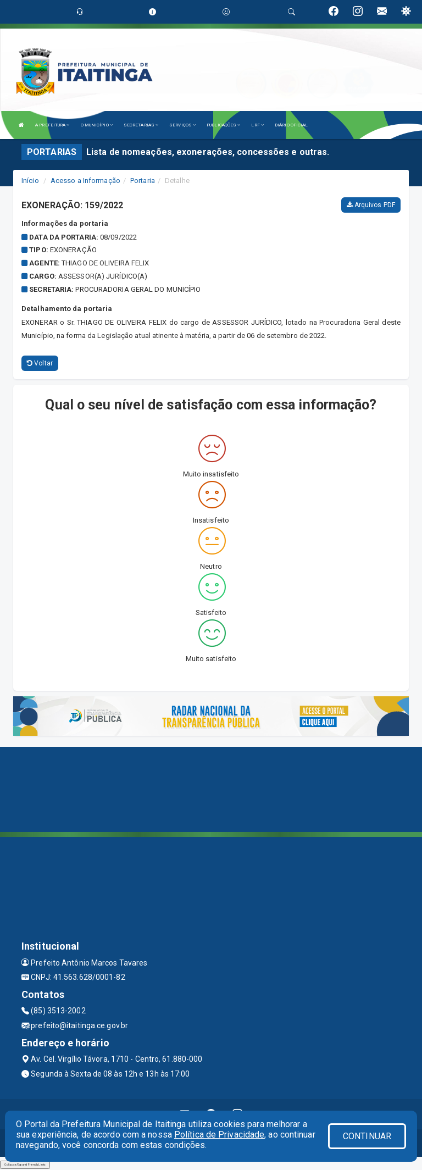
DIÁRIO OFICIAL (291, 125)
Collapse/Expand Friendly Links (25, 1164)
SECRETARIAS (141, 125)
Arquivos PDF (371, 205)
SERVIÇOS (182, 125)
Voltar (40, 363)
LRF (257, 125)
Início (30, 180)
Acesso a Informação (85, 180)
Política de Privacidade (219, 1134)
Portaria (142, 180)
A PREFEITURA (52, 125)
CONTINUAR (367, 1136)
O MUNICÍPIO (97, 125)
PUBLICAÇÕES (223, 125)
